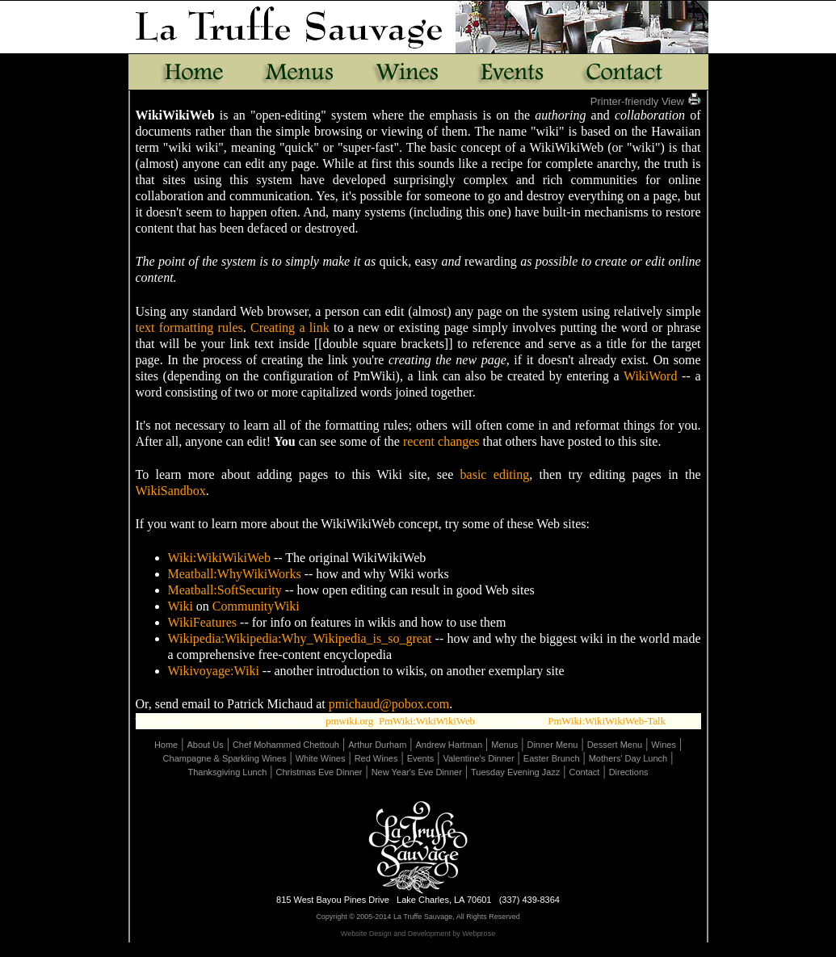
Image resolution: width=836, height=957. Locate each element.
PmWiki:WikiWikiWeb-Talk (607, 721)
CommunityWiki (256, 606)
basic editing (495, 474)
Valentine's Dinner (478, 758)
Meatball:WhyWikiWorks (234, 574)
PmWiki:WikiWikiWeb (427, 721)
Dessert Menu (614, 744)
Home (166, 744)
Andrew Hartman (449, 744)
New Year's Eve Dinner (417, 772)
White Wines (321, 758)
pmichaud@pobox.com (389, 704)
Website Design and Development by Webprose (418, 934)
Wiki (180, 606)
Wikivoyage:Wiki (213, 671)
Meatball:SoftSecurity (225, 590)
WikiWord (651, 376)
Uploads (474, 950)
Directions (629, 772)
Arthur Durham (377, 744)
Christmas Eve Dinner (318, 772)
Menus (504, 744)
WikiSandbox (171, 490)
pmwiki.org (349, 721)
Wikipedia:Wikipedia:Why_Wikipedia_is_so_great (300, 638)
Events (421, 758)
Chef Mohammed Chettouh (286, 744)
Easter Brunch (551, 758)
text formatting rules (189, 327)
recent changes (441, 441)
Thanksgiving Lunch (227, 772)
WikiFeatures (202, 622)
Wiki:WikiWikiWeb (219, 558)
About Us (205, 744)
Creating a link (290, 327)
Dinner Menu (552, 744)
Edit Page (364, 950)
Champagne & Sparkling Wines (225, 758)
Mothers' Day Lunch (628, 758)
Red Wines (376, 758)
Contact (584, 772)
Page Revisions (420, 950)
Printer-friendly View (645, 101)
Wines (663, 744)
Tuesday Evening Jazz (515, 772)
